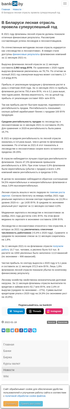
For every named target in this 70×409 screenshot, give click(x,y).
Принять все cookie (31, 403)
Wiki (6, 376)
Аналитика (62, 322)
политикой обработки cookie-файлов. (25, 396)
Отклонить (10, 403)
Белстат (51, 322)
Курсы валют (11, 363)
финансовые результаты (26, 54)
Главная (8, 344)
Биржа (7, 357)
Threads (35, 311)
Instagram (54, 311)
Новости (8, 370)
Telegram (16, 311)
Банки (7, 350)
